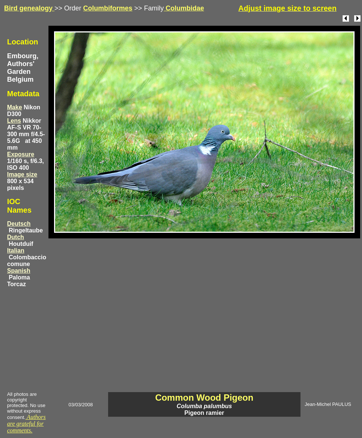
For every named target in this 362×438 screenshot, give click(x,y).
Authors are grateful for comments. (26, 424)
